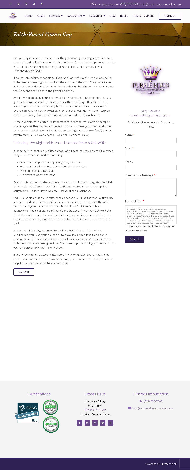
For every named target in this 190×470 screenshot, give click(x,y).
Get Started (74, 15)
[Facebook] (11, 4)
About (41, 15)
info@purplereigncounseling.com (161, 4)
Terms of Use (134, 201)
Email (129, 148)
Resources (96, 15)
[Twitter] (34, 4)
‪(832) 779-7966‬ (129, 4)
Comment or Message (140, 175)
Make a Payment (143, 15)
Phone (129, 161)
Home (28, 15)
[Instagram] (18, 4)
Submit (135, 239)
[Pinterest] (26, 4)
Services (54, 15)
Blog (113, 15)
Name (130, 134)
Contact (170, 15)
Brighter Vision (169, 464)
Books (124, 15)
